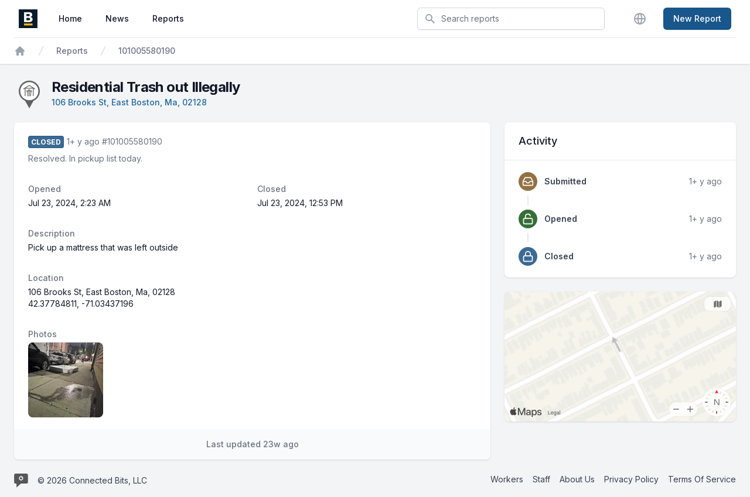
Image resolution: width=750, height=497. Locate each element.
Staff (541, 479)
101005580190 (146, 51)
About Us (577, 479)
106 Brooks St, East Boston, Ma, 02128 (129, 102)
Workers (506, 479)
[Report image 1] (65, 379)
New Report (697, 18)
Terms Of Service (702, 479)
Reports (168, 18)
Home (70, 18)
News (117, 18)
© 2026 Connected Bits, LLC (92, 480)
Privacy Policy (631, 479)
